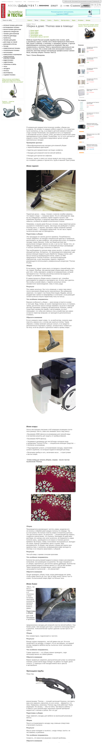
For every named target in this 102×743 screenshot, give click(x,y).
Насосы (6, 70)
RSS (25, 1)
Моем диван (34, 33)
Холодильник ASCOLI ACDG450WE (92, 58)
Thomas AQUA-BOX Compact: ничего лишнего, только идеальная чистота (88, 25)
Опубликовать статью (33, 1)
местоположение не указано (85, 1)
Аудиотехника (8, 62)
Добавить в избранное (7, 1)
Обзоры (43, 20)
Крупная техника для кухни (12, 25)
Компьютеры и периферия (12, 54)
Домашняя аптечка (10, 44)
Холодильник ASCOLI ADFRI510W (92, 48)
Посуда (5, 46)
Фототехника (8, 52)
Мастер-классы (65, 20)
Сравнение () (96, 1)
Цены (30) (91, 149)
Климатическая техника (11, 48)
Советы (49, 20)
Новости (29, 20)
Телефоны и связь (9, 64)
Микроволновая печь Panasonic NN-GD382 (92, 145)
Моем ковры (34, 32)
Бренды (88, 20)
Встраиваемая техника (11, 27)
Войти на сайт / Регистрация (71, 1)
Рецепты (56, 20)
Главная (28, 24)
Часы (5, 66)
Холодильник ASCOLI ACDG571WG (92, 79)
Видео (74, 20)
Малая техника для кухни (12, 29)
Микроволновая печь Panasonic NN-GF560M (92, 124)
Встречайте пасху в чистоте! (39, 37)
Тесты (33, 24)
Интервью (80, 20)
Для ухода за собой (10, 42)
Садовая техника (9, 75)
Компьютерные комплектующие (9, 57)
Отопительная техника (11, 50)
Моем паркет (34, 30)
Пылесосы (7, 38)
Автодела (6, 68)
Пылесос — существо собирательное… (8, 102)
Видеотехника (8, 60)
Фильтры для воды (10, 36)
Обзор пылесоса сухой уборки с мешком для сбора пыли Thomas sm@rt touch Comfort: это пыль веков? (12, 81)
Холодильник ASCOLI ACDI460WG (92, 69)
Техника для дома (9, 40)
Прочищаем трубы (36, 35)
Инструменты (8, 73)
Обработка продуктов (11, 31)
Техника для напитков (11, 33)
